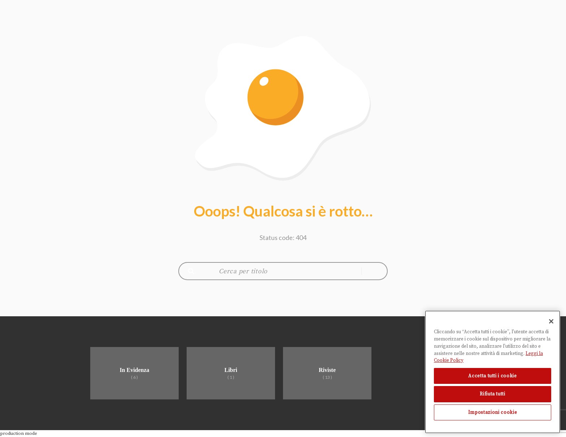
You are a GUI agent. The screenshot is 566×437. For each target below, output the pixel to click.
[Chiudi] (551, 321)
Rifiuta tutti (492, 394)
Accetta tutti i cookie (492, 376)
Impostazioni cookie (492, 412)
